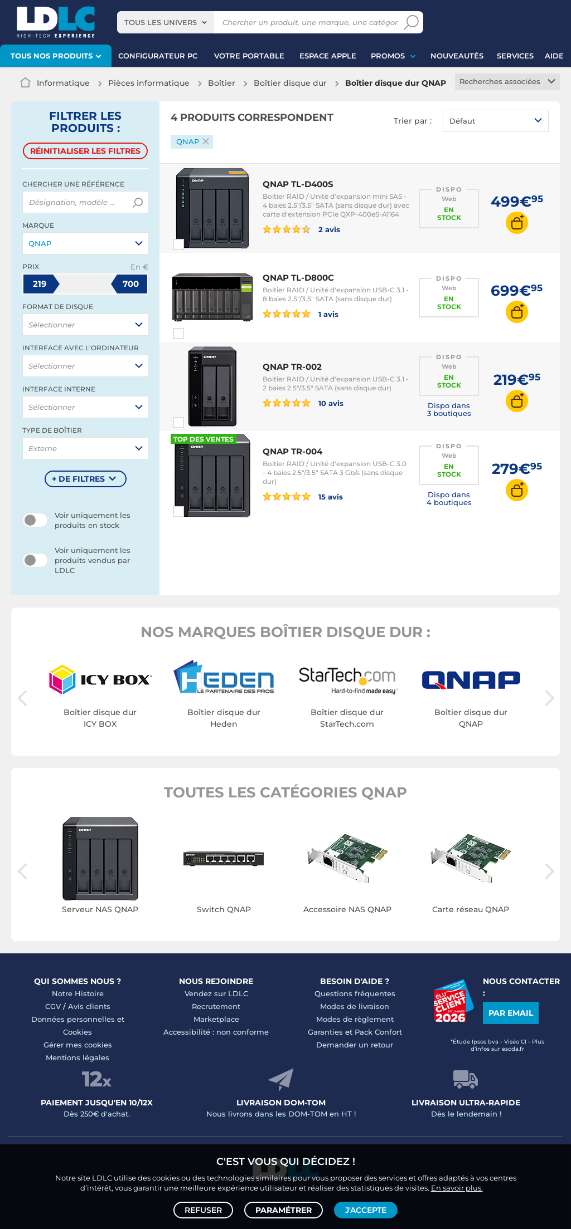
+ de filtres (78, 479)
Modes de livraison (354, 1006)
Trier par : (413, 121)
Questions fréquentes (354, 993)
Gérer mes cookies (77, 1044)
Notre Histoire (78, 993)
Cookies (77, 1031)
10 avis (303, 402)
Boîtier (221, 83)
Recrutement (216, 1006)
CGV (53, 1006)
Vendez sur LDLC (216, 993)
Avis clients (89, 1006)
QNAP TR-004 (292, 451)
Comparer (198, 244)
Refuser (203, 1210)
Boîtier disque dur (290, 83)
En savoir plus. (457, 1187)
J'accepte (365, 1210)
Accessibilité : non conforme (216, 1031)
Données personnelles (73, 1019)
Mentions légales (77, 1057)
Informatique (63, 83)
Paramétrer (283, 1210)
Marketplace (216, 1019)
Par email (510, 1013)
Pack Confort (378, 1031)
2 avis (301, 228)
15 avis (303, 496)
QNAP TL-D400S (298, 184)
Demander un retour (354, 1044)
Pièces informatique (149, 83)
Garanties (325, 1031)
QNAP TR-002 (292, 366)
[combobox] (165, 22)
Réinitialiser (85, 151)
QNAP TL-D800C (298, 277)
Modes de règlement (355, 1019)
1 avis (300, 313)
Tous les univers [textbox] (160, 22)
